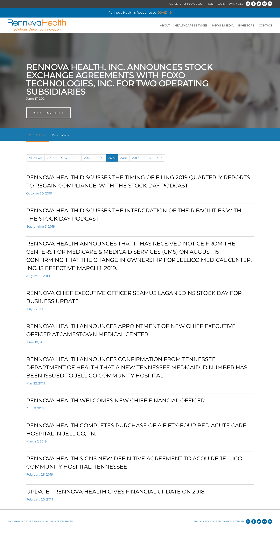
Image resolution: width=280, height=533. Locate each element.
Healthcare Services (191, 25)
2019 (111, 158)
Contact (265, 25)
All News (35, 158)
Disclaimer (223, 521)
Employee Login (194, 3)
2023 (63, 158)
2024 (51, 158)
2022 (75, 158)
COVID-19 (164, 12)
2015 (159, 158)
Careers (175, 3)
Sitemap (238, 521)
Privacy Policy (203, 521)
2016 (147, 158)
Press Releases (37, 135)
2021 (87, 158)
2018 (123, 158)
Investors (246, 25)
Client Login (216, 3)
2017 (135, 158)
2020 (99, 158)
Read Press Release (48, 113)
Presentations (60, 135)
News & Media (223, 25)
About (165, 25)
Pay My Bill (235, 3)
